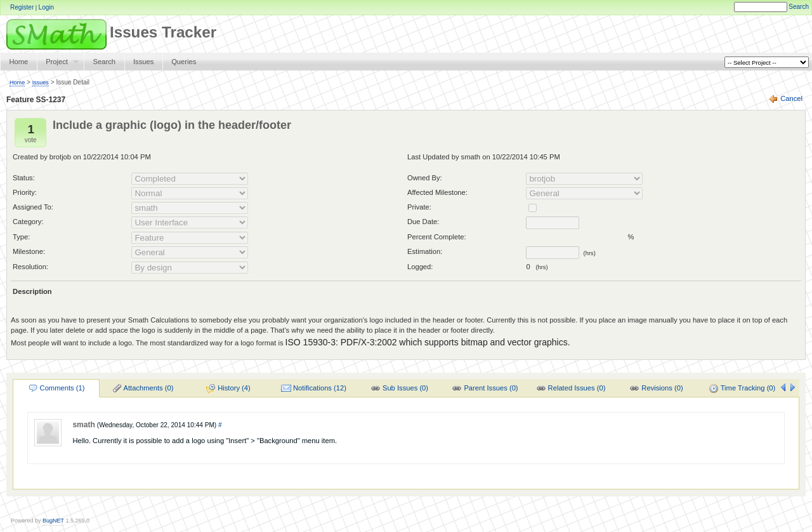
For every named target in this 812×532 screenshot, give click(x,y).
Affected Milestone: (437, 192)
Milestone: (29, 251)
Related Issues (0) (571, 388)
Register (22, 7)
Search (799, 6)
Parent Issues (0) (485, 388)
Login (46, 7)
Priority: (25, 192)
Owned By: (424, 178)
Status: (24, 178)
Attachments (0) (143, 388)
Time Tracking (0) (742, 388)
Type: (21, 237)
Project (58, 64)
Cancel (791, 98)
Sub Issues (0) (399, 388)
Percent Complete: (436, 237)
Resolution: (30, 266)
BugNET (53, 520)
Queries (183, 61)
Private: (419, 207)
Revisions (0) (656, 388)
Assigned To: (33, 207)
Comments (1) (56, 388)
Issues (143, 61)
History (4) (228, 388)
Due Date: (423, 221)
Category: (28, 221)
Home (18, 61)
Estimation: (424, 251)
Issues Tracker (108, 32)
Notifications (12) (313, 388)
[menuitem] (56, 388)
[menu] (399, 388)
